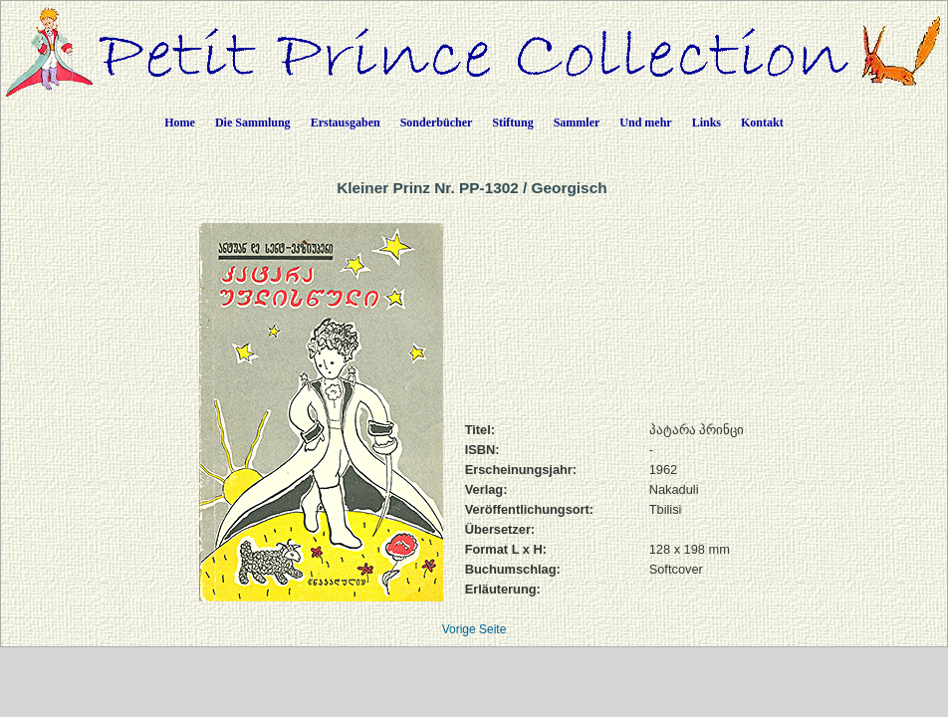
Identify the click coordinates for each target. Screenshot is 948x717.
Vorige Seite (474, 629)
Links (706, 122)
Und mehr (645, 122)
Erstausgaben (345, 122)
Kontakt (762, 122)
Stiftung (512, 122)
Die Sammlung (253, 122)
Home (179, 122)
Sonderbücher (436, 122)
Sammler (577, 122)
